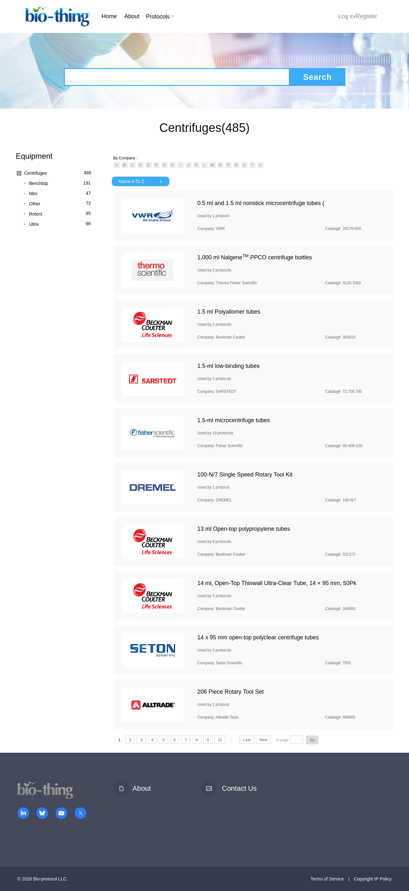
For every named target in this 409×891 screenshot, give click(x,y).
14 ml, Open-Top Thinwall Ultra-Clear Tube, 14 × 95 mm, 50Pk (276, 583)
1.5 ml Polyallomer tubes (228, 311)
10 (220, 740)
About (131, 16)
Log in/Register (357, 16)
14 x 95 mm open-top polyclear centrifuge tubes (258, 637)
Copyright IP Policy (372, 878)
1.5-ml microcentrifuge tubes (233, 420)
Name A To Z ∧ (140, 181)
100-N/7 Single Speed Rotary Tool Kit (245, 474)
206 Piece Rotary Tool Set (230, 692)
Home (109, 16)
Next (263, 740)
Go (312, 740)
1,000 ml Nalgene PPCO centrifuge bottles (254, 257)
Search (317, 76)
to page (282, 740)
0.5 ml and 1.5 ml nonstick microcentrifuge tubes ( (260, 203)
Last (247, 740)
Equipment (34, 156)
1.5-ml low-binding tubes (228, 366)
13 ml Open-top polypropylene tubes (243, 529)
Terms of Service (327, 878)
